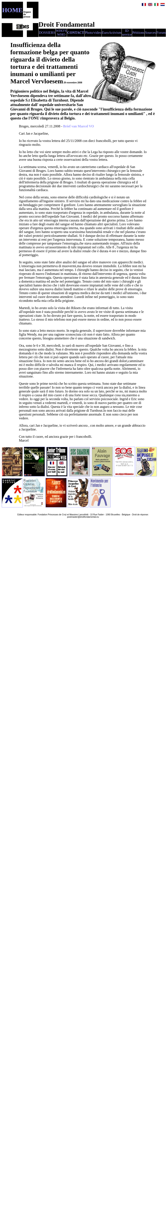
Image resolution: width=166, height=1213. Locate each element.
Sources (150, 32)
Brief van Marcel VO (78, 126)
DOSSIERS (47, 32)
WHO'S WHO (61, 32)
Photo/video (93, 32)
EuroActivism (111, 32)
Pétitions (138, 32)
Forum (161, 32)
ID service (127, 32)
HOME (12, 9)
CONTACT (75, 32)
